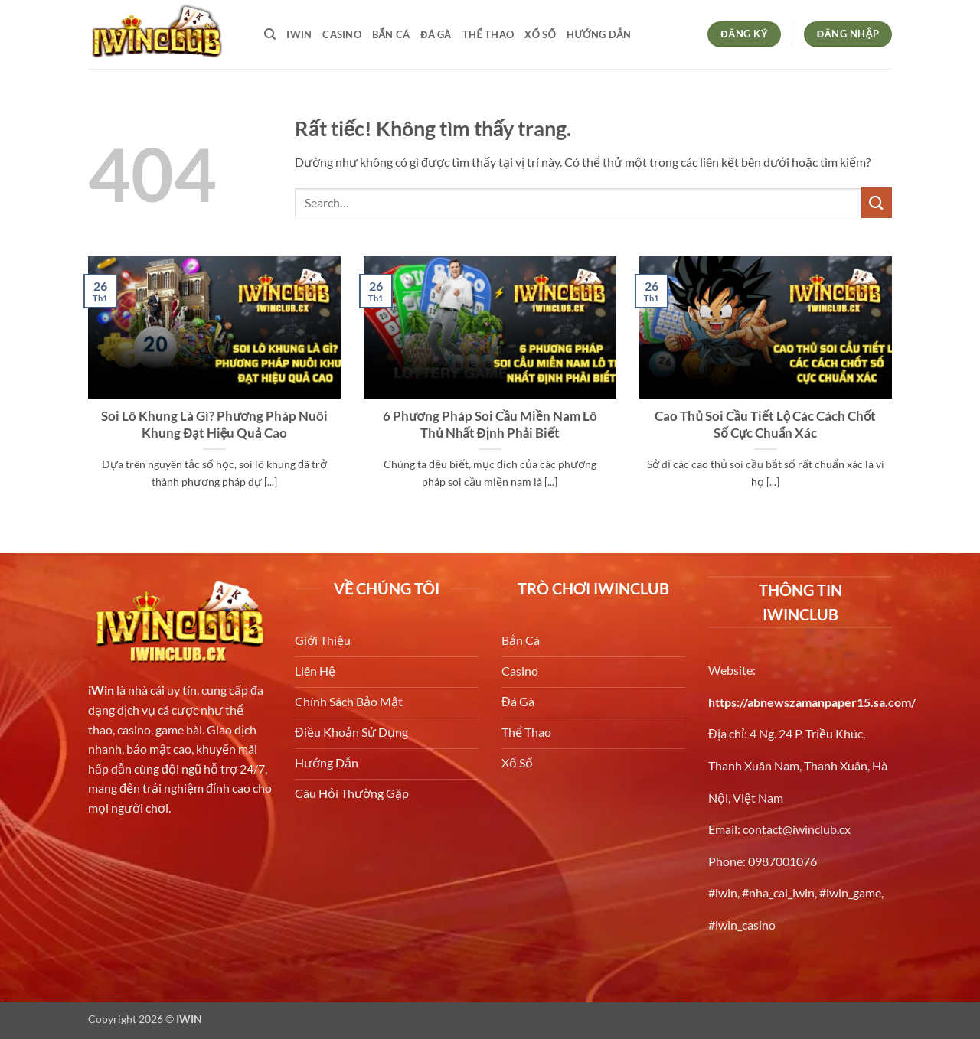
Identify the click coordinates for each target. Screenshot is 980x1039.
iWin (101, 689)
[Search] (270, 34)
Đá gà (436, 34)
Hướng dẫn (599, 34)
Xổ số (540, 34)
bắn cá (391, 34)
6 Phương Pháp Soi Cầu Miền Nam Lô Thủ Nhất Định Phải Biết (490, 425)
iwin (299, 34)
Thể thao (488, 34)
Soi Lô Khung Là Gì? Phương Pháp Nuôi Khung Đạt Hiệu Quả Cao (214, 425)
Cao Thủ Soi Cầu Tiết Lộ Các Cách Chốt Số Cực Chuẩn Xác (765, 425)
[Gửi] (876, 202)
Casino (341, 34)
